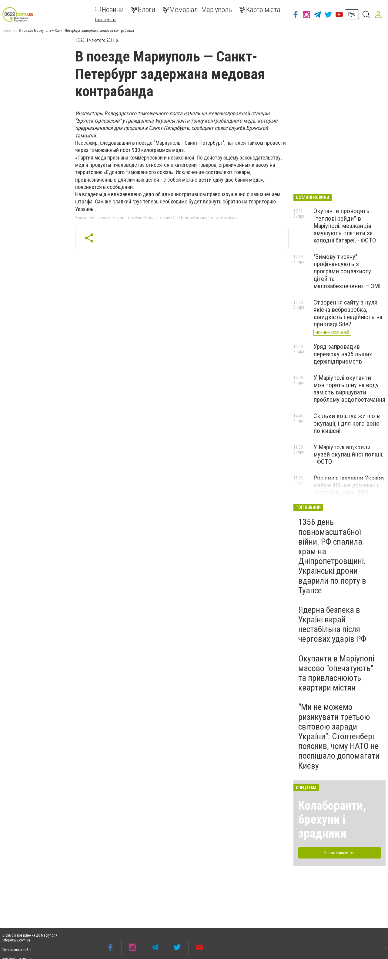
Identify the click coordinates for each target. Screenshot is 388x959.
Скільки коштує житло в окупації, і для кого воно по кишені (346, 423)
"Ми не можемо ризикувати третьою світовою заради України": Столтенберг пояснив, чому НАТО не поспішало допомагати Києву (339, 736)
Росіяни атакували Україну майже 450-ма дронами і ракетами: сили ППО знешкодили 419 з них (349, 488)
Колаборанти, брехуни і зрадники (332, 820)
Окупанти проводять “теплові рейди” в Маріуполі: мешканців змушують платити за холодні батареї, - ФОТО (344, 225)
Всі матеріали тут (339, 852)
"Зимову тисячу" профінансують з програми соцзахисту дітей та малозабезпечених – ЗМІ (346, 271)
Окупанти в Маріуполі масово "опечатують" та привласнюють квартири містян (336, 673)
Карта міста (259, 10)
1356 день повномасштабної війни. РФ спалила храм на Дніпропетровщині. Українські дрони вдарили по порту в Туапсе (332, 556)
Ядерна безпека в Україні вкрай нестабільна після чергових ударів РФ (332, 624)
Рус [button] (352, 14)
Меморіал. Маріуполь (197, 10)
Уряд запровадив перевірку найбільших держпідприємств (342, 354)
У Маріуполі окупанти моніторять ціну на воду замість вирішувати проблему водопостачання (349, 388)
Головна (8, 30)
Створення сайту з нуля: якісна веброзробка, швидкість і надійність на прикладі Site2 (347, 313)
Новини (109, 10)
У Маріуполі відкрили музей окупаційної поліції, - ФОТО (348, 454)
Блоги (143, 10)
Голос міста (105, 19)
